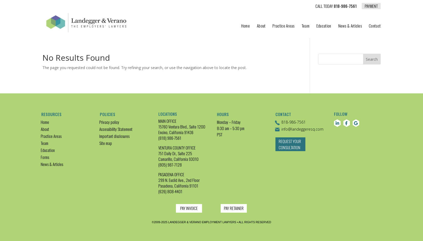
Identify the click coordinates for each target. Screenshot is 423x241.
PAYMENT (371, 6)
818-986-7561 (336, 6)
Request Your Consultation (290, 147)
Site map (105, 143)
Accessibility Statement (115, 129)
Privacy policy (109, 122)
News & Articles (350, 26)
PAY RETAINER (234, 208)
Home (245, 26)
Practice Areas (283, 26)
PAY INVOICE (189, 208)
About (261, 26)
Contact (375, 26)
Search (372, 59)
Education (323, 26)
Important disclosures (114, 136)
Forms (45, 157)
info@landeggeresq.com (299, 129)
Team (305, 26)
